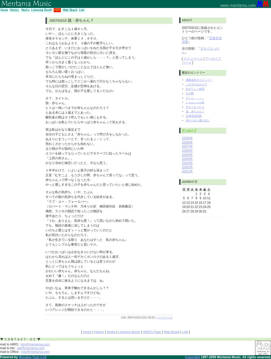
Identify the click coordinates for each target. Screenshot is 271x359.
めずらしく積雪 (195, 88)
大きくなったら (195, 106)
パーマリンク (165, 317)
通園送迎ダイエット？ (199, 79)
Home (87, 332)
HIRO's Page (152, 332)
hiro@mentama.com (35, 344)
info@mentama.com (35, 352)
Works (111, 332)
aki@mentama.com (31, 348)
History (99, 332)
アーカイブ (189, 130)
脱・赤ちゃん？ (195, 111)
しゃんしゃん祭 (195, 102)
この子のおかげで (196, 84)
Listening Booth (129, 332)
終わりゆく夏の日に (198, 120)
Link (185, 332)
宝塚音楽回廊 (194, 115)
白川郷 (190, 93)
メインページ (193, 58)
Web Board (171, 332)
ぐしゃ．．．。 (195, 97)
